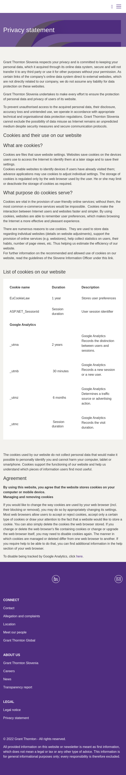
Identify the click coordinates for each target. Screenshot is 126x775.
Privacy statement (16, 718)
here (79, 556)
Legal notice (12, 710)
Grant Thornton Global (19, 640)
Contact (8, 608)
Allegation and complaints (21, 616)
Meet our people (15, 632)
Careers (9, 671)
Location (9, 624)
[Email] (118, 579)
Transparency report (17, 687)
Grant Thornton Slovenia (20, 663)
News (7, 679)
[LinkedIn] (56, 579)
